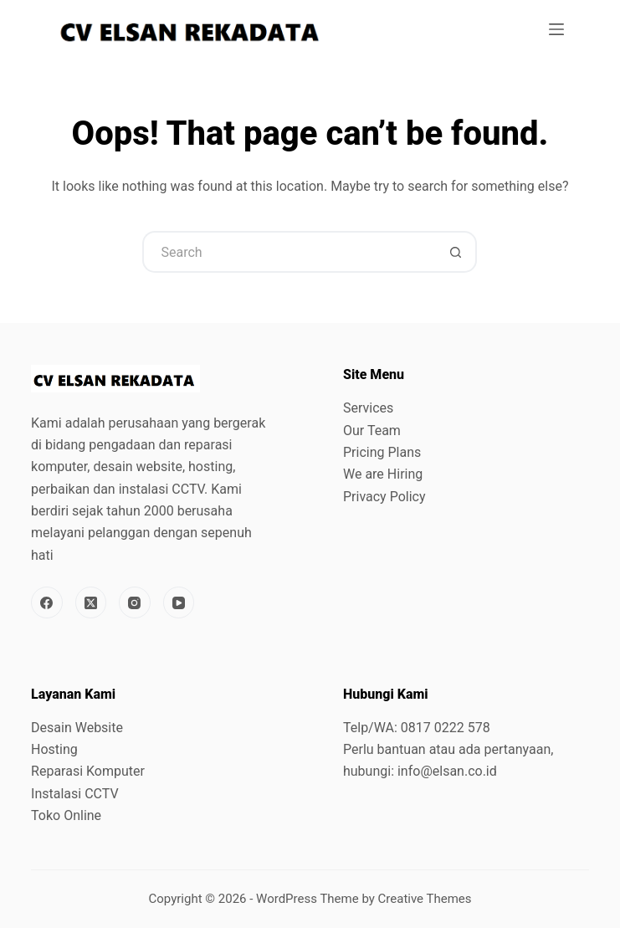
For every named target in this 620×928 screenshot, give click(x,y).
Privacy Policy (384, 497)
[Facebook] (47, 602)
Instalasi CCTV (75, 794)
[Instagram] (135, 602)
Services (368, 408)
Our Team (372, 430)
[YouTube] (179, 602)
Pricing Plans (382, 452)
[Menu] (556, 29)
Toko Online (66, 815)
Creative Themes (425, 898)
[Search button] (456, 252)
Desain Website (77, 728)
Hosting (54, 749)
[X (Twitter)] (91, 602)
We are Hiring (383, 474)
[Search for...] (288, 252)
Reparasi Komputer (88, 771)
